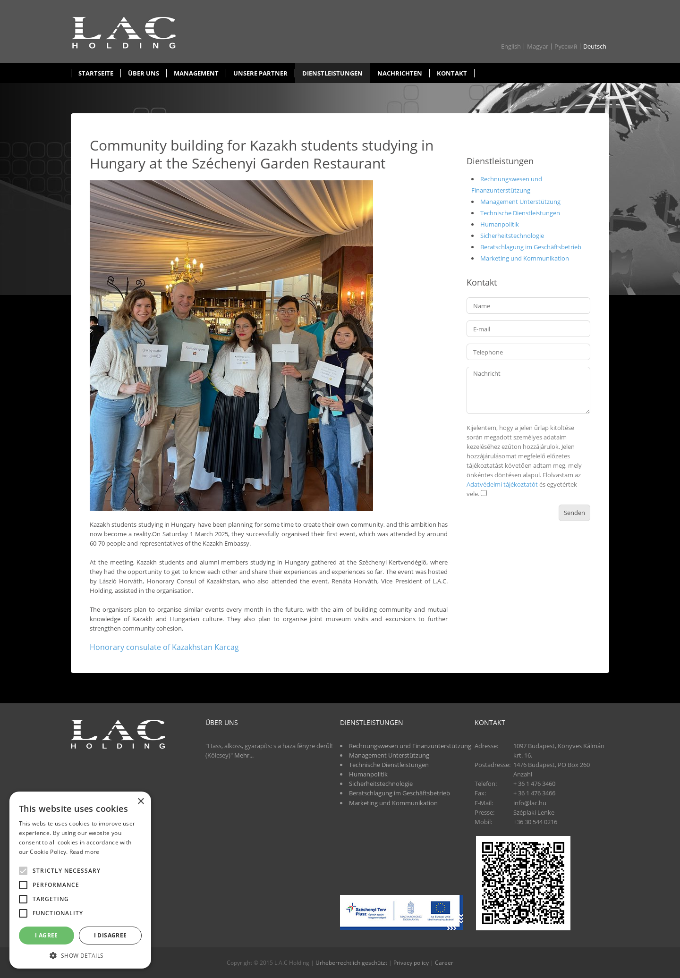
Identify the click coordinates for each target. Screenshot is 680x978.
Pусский (565, 46)
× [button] (140, 801)
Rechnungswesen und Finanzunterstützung (410, 746)
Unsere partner (260, 73)
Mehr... (244, 755)
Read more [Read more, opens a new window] (84, 852)
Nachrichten (399, 73)
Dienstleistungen (332, 73)
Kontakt (452, 73)
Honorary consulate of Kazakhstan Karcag (164, 647)
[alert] (80, 880)
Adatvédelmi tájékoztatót (502, 484)
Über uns (143, 73)
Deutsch (594, 46)
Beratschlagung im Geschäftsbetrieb (530, 247)
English (511, 46)
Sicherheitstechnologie (512, 235)
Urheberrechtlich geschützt (351, 963)
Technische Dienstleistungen (520, 213)
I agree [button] (46, 935)
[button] (80, 955)
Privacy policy (411, 963)
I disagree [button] (110, 935)
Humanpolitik (499, 224)
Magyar (537, 46)
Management (196, 73)
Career (444, 963)
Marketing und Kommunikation (524, 258)
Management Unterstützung (520, 201)
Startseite (95, 73)
